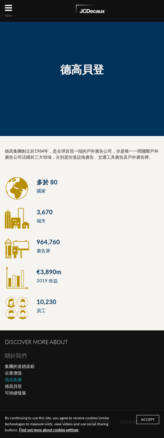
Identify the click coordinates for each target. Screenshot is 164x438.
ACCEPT (148, 419)
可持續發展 (15, 392)
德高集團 (13, 379)
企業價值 (13, 372)
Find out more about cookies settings (48, 430)
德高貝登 (13, 386)
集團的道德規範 (19, 366)
